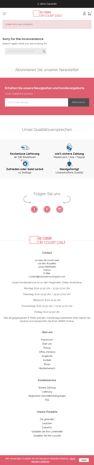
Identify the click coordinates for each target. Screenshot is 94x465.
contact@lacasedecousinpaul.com (47, 276)
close (84, 460)
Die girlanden (47, 419)
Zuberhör (47, 427)
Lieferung (47, 391)
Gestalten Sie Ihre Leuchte (47, 435)
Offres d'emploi (47, 352)
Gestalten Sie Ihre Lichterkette (47, 431)
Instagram (59, 209)
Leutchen (47, 423)
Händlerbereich (47, 368)
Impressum (47, 339)
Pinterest (47, 209)
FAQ (47, 400)
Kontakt (47, 360)
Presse (47, 348)
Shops (47, 364)
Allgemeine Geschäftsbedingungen (47, 396)
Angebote (47, 356)
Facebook (34, 209)
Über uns (47, 343)
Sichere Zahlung (47, 387)
